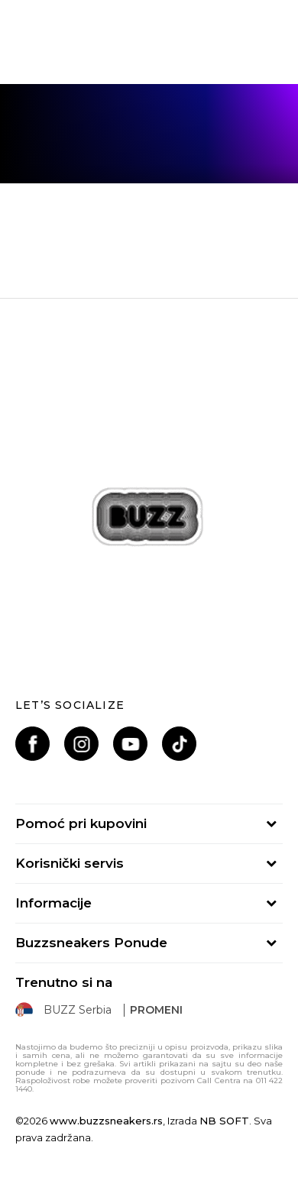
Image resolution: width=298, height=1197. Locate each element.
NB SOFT (224, 1121)
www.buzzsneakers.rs (106, 1121)
